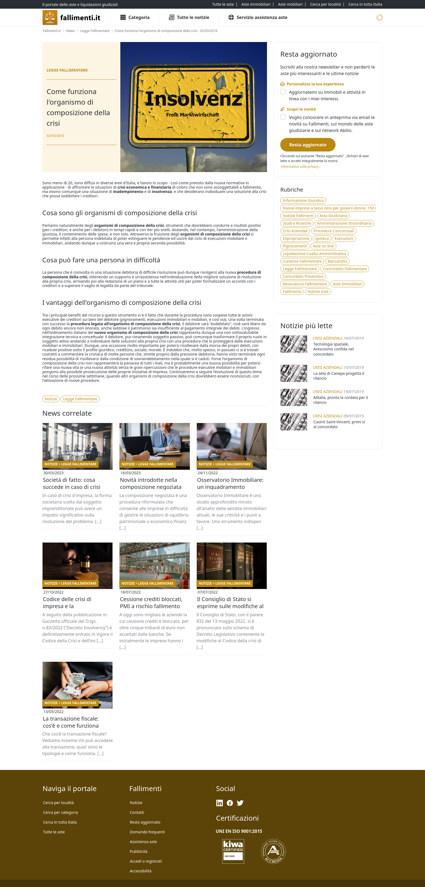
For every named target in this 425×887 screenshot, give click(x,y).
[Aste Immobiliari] (347, 284)
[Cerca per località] (325, 4)
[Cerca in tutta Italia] (365, 4)
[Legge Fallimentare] (95, 31)
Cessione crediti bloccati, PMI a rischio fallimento (151, 602)
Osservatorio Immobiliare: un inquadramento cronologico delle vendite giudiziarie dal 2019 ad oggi (230, 487)
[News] (70, 31)
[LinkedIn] (219, 803)
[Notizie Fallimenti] (298, 215)
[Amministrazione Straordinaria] (344, 223)
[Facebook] (229, 803)
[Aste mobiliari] (290, 4)
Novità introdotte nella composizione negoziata (150, 483)
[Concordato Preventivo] (303, 276)
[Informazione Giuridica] (303, 200)
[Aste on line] (323, 246)
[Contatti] (137, 812)
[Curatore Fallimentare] (302, 261)
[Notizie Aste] (318, 291)
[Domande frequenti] (147, 832)
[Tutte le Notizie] (189, 17)
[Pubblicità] (138, 851)
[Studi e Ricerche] (297, 223)
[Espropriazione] (296, 238)
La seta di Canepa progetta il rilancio (338, 376)
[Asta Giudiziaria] (333, 215)
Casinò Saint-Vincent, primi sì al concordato (339, 424)
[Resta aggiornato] (307, 144)
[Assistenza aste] (143, 841)
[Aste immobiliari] (256, 4)
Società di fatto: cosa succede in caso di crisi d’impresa (71, 487)
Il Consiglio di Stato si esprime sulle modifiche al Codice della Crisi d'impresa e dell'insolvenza (231, 606)
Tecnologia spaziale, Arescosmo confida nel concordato (333, 348)
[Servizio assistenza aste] (257, 17)
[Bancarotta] (337, 261)
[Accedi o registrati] (145, 861)
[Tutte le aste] (223, 4)
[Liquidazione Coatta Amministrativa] (314, 253)
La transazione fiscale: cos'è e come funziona (71, 722)
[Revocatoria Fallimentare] (304, 284)
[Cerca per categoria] (60, 812)
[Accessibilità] (140, 871)
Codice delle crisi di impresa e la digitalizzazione (67, 606)
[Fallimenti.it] (51, 31)
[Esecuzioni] (344, 238)
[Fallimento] (292, 291)
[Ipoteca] (322, 238)
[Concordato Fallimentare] (344, 269)
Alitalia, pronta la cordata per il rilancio (340, 400)
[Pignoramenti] (294, 246)
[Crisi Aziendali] (295, 231)
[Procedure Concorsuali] (333, 231)
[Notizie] (51, 399)
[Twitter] (240, 803)
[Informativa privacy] (299, 166)
